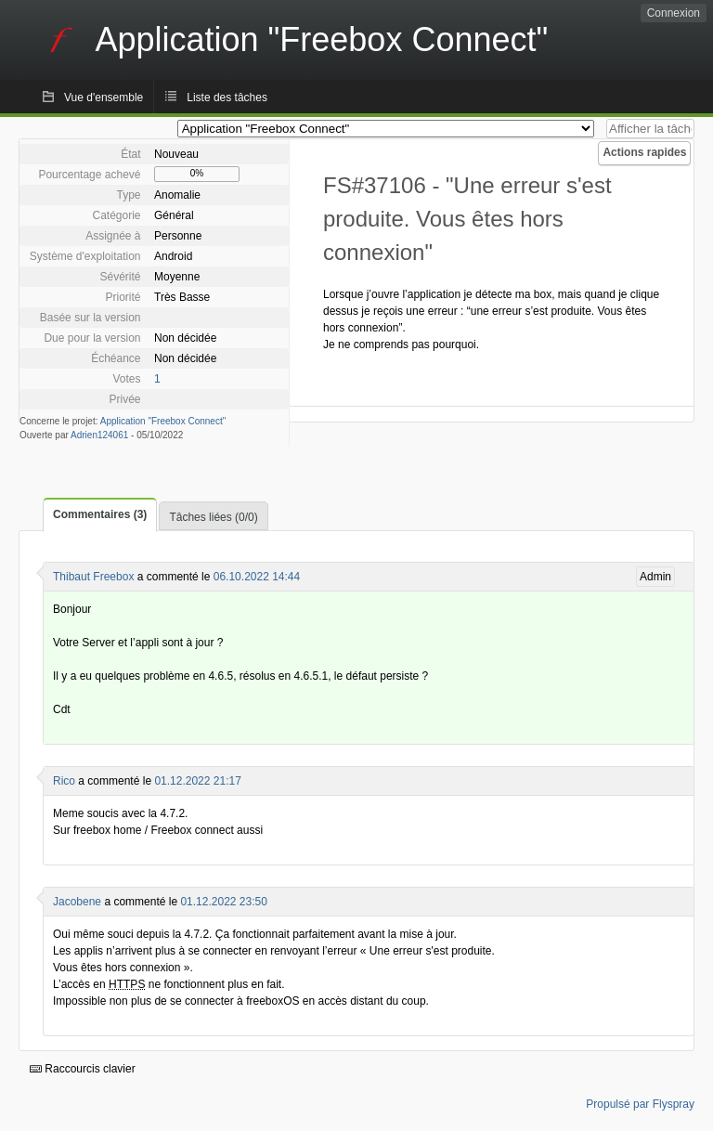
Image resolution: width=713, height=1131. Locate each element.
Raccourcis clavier (83, 1068)
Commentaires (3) (100, 514)
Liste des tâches (227, 97)
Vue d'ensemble (103, 97)
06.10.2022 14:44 (257, 576)
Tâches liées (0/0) (213, 517)
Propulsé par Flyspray (640, 1104)
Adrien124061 (99, 435)
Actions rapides (644, 152)
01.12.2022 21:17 (197, 780)
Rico (64, 780)
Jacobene (77, 901)
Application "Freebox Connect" (163, 421)
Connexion (673, 13)
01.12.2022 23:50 (223, 901)
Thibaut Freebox (93, 576)
